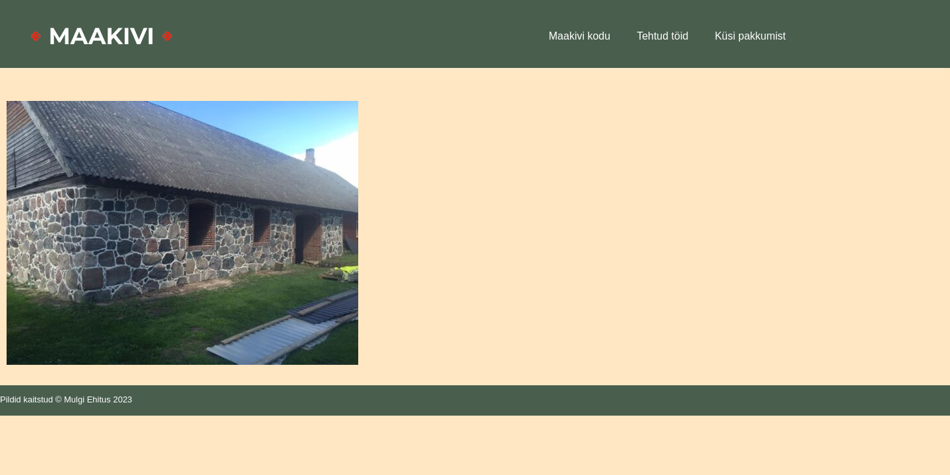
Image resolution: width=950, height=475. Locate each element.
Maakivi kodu (579, 36)
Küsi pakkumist (750, 36)
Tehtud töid (662, 36)
